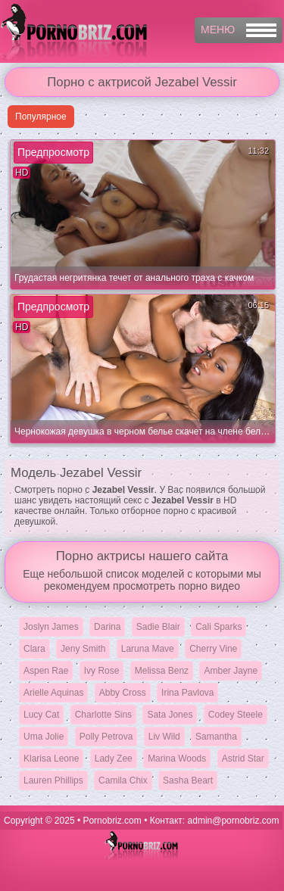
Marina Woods (177, 758)
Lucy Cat (41, 714)
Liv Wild (164, 736)
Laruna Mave (147, 648)
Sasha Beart (188, 780)
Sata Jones (169, 714)
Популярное (41, 116)
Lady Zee (114, 758)
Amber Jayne (230, 670)
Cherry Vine (213, 648)
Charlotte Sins (103, 714)
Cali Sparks (218, 627)
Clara (34, 648)
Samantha (216, 736)
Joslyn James (51, 627)
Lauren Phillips (53, 780)
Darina (107, 627)
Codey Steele (235, 714)
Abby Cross (122, 692)
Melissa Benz (162, 670)
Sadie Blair (158, 627)
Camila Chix (123, 780)
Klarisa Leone (51, 758)
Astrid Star (243, 758)
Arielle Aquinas (53, 692)
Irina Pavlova (187, 692)
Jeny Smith (83, 648)
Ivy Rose (102, 670)
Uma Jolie (43, 736)
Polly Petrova (106, 736)
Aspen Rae (45, 670)
